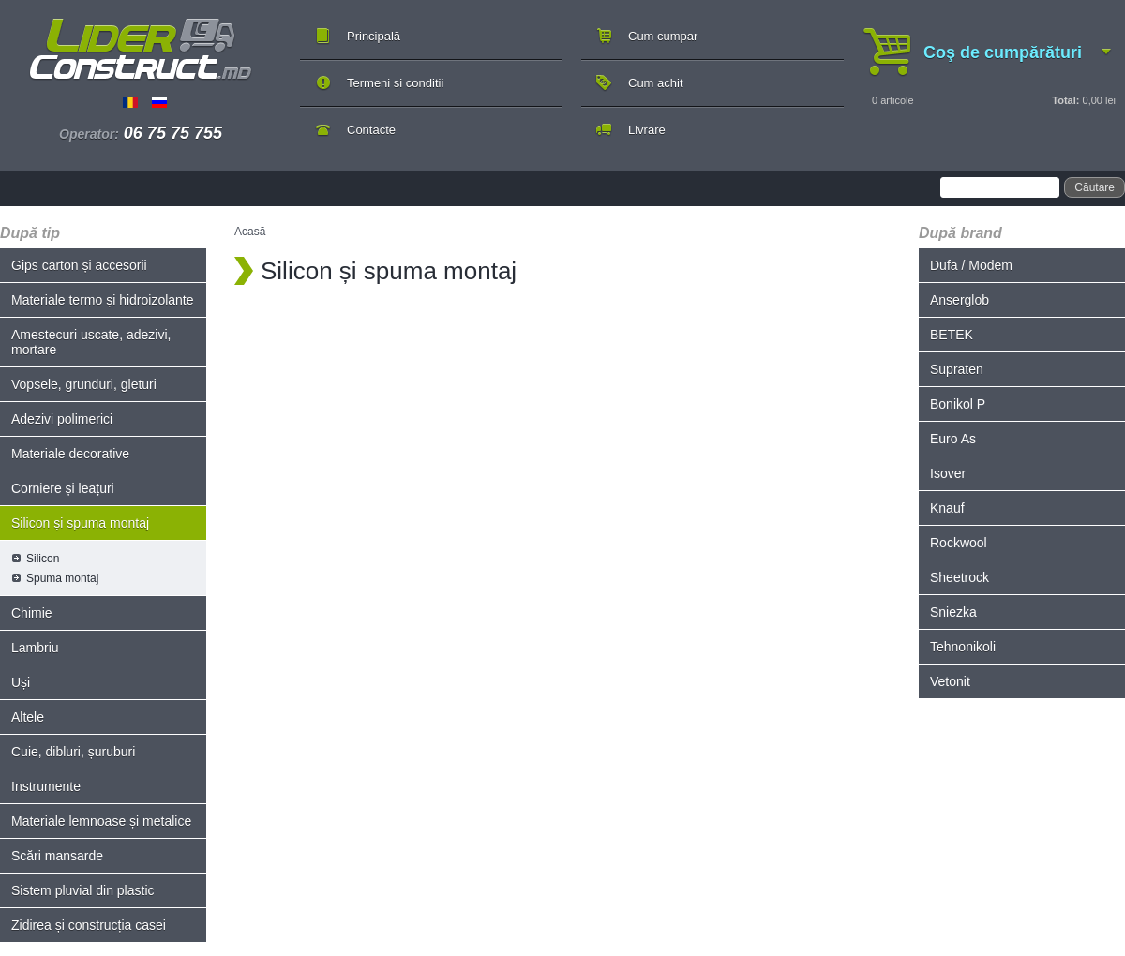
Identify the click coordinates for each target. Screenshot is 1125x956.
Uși (20, 682)
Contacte (371, 130)
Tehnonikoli (963, 646)
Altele (27, 717)
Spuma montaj (62, 578)
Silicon (42, 558)
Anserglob (959, 299)
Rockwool (958, 542)
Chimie (31, 612)
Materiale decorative (70, 453)
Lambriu (35, 647)
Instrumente (46, 786)
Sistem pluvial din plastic (83, 890)
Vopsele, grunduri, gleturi (84, 384)
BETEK (951, 334)
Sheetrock (959, 577)
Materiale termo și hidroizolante (102, 299)
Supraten (956, 369)
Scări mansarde (57, 855)
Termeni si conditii (395, 83)
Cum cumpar (663, 36)
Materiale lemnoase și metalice (101, 821)
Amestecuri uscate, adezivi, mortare (91, 342)
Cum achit (655, 83)
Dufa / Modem (971, 265)
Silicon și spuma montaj (80, 522)
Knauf (947, 507)
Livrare (647, 130)
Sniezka (953, 612)
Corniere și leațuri (62, 488)
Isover (948, 473)
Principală (373, 36)
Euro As (953, 438)
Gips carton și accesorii (79, 265)
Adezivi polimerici (61, 418)
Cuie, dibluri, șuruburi (73, 751)
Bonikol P (957, 403)
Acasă (249, 231)
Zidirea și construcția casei (88, 925)
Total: (1065, 100)
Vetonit (950, 681)
